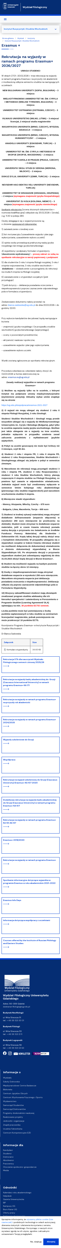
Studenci (7, 1153)
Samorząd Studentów (13, 1105)
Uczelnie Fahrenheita (12, 1129)
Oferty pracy (9, 1212)
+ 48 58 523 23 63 (15, 1048)
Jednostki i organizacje (13, 1121)
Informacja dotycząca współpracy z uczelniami (26, 920)
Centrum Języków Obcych (15, 1093)
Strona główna (8, 38)
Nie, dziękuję (36, 1241)
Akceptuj (51, 1242)
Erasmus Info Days (12, 900)
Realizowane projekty (13, 1117)
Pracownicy (8, 1163)
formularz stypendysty (17, 649)
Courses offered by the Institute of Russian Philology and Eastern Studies (29, 942)
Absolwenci (8, 1160)
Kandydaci (8, 1150)
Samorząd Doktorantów (14, 1109)
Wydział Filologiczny (35, 7)
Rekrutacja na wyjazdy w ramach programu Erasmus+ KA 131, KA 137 (29, 821)
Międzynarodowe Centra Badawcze (19, 1085)
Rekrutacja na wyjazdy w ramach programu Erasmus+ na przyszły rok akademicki (29, 701)
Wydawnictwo (9, 1101)
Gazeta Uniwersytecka (13, 1199)
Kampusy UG (9, 1206)
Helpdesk (7, 1196)
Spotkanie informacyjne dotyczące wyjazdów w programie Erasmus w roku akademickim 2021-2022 (29, 881)
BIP (4, 1202)
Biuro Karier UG (10, 1209)
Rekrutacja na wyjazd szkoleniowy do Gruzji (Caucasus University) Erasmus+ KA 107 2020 (30, 781)
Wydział (20, 38)
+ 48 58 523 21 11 (14, 1034)
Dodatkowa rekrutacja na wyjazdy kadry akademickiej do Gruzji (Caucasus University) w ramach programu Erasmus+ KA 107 (29, 803)
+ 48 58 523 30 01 (15, 1020)
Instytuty (31, 38)
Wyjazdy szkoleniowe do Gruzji (18, 739)
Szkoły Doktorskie (11, 1081)
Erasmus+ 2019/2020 (13, 840)
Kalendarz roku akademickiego (17, 1192)
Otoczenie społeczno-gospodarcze (20, 1167)
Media (6, 1170)
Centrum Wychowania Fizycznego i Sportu (23, 1097)
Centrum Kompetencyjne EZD (17, 1132)
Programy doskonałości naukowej (18, 1113)
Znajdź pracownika (11, 1125)
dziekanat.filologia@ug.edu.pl (16, 1006)
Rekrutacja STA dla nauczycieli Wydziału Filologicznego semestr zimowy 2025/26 (23, 661)
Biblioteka (7, 1089)
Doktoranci (8, 1157)
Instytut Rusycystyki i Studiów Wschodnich (22, 41)
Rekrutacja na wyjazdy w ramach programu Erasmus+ (29, 860)
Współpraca (9, 759)
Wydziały (7, 1077)
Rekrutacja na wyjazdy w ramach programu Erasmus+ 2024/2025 (29, 721)
